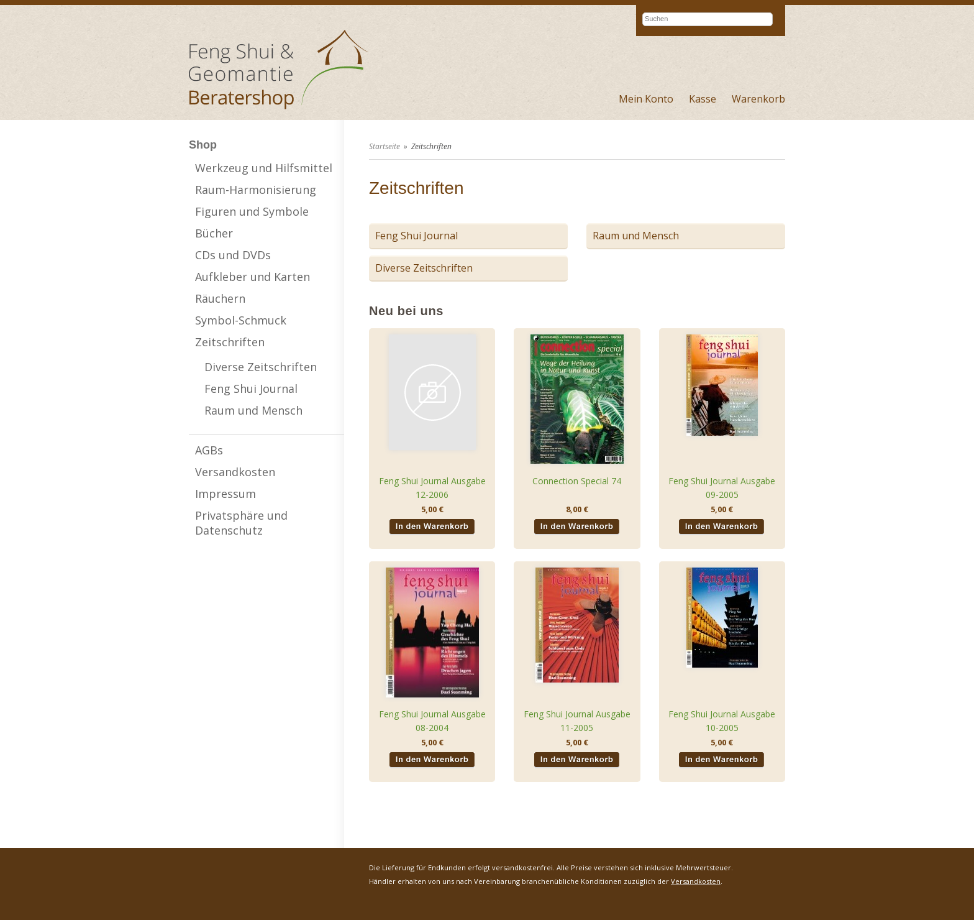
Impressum (225, 493)
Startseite (384, 146)
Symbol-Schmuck (240, 320)
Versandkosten (235, 471)
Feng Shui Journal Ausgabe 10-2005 (721, 721)
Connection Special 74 (576, 481)
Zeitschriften (230, 341)
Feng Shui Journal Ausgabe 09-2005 (721, 487)
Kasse (702, 99)
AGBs (209, 450)
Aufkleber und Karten (252, 276)
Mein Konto (646, 99)
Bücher (214, 233)
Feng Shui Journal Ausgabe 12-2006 (432, 487)
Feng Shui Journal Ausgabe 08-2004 (432, 721)
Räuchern (220, 298)
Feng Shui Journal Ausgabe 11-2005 (577, 721)
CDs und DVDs (233, 254)
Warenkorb (758, 99)
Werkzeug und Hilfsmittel (263, 167)
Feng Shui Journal (251, 388)
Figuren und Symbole (252, 211)
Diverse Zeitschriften (260, 366)
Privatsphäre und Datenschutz (241, 523)
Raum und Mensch (253, 410)
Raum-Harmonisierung (255, 189)
